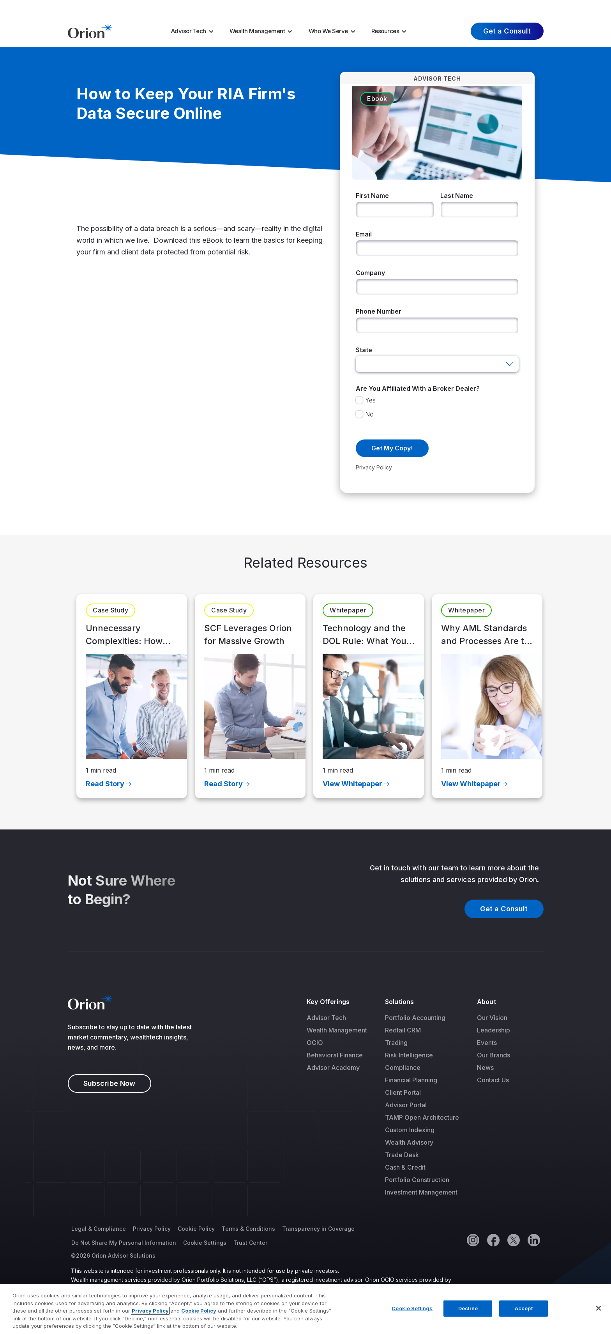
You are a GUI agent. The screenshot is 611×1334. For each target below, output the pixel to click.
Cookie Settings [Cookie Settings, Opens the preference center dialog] (412, 1309)
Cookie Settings (204, 1242)
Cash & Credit (405, 1167)
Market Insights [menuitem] (398, 7)
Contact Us (493, 1080)
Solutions (399, 1002)
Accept (524, 1309)
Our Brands (493, 1055)
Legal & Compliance (98, 1228)
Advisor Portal (406, 1105)
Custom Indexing (409, 1130)
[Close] (598, 1309)
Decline (468, 1309)
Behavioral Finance (335, 1055)
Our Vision (492, 1018)
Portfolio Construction (417, 1180)
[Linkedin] (533, 1239)
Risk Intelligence (409, 1055)
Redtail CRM (403, 1030)
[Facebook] (493, 1239)
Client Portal (403, 1092)
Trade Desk (402, 1155)
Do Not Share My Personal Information (123, 1242)
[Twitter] (513, 1239)
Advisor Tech (188, 31)
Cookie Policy (196, 1228)
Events (487, 1042)
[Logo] (90, 30)
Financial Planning (411, 1080)
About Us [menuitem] (483, 7)
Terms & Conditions (248, 1228)
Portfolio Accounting (415, 1018)
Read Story (105, 783)
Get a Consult (507, 31)
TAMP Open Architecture (422, 1117)
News (485, 1067)
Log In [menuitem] (528, 7)
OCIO (315, 1042)
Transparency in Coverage (318, 1228)
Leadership (493, 1030)
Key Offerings (328, 1002)
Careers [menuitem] (445, 7)
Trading (396, 1042)
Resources (385, 31)
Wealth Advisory (409, 1142)
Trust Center (250, 1242)
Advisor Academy (333, 1067)
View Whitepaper (352, 783)
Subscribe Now (109, 1083)
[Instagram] (472, 1239)
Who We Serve (328, 31)
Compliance (402, 1067)
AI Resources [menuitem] (333, 7)
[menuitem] (195, 31)
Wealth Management (257, 31)
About (486, 1002)
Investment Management (421, 1192)
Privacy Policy (152, 1228)
